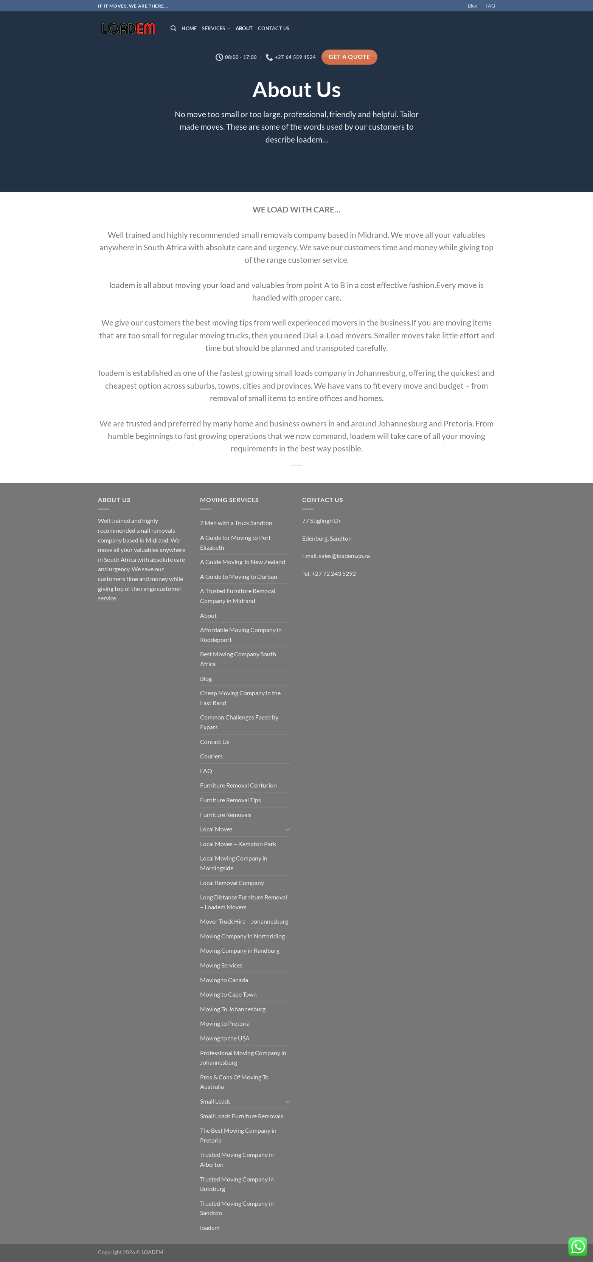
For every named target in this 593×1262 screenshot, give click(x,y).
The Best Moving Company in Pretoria (238, 1135)
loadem (209, 1227)
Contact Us (274, 28)
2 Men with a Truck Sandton (236, 522)
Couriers (211, 756)
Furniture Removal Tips (230, 799)
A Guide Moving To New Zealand (242, 561)
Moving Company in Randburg (239, 950)
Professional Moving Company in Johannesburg (243, 1057)
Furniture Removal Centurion (238, 785)
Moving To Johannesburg (232, 1008)
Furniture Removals (225, 814)
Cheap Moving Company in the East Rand (240, 697)
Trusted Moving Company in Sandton (237, 1208)
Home (189, 28)
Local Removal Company (232, 882)
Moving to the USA (225, 1038)
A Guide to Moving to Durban (238, 576)
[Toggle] (288, 829)
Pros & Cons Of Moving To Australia (234, 1081)
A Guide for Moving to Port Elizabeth (235, 542)
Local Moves (216, 829)
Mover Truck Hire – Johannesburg (244, 921)
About (244, 28)
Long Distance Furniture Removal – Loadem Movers (243, 901)
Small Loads (215, 1101)
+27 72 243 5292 (334, 573)
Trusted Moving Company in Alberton (237, 1159)
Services (216, 28)
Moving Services (221, 965)
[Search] (173, 28)
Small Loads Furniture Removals (241, 1115)
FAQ (490, 6)
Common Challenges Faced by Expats (239, 721)
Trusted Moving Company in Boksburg (237, 1183)
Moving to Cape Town (228, 994)
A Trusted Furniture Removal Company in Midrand (237, 595)
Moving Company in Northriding (242, 936)
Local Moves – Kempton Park (238, 843)
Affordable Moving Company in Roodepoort (241, 634)
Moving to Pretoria (225, 1023)
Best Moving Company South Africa (238, 658)
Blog (472, 6)
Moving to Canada (224, 979)
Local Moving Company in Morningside (233, 862)
